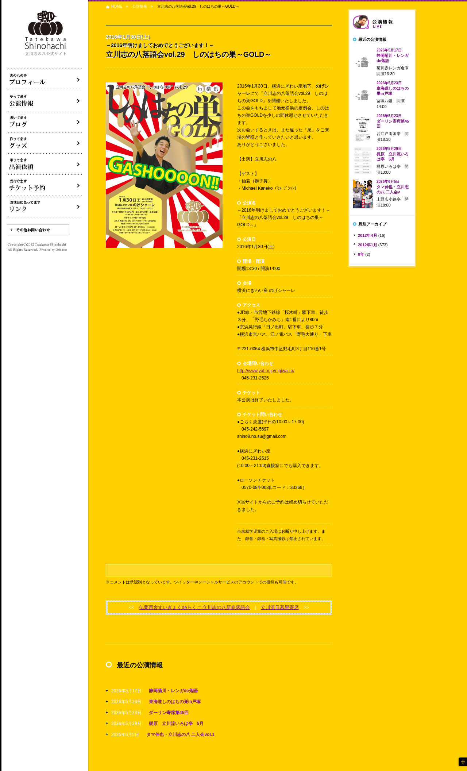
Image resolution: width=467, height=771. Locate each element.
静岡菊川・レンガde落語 (173, 690)
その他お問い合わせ (38, 229)
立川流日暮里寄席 (280, 607)
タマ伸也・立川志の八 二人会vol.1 (180, 734)
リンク (45, 206)
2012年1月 (367, 245)
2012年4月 (367, 235)
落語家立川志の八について (45, 79)
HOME (116, 6)
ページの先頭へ (462, 761)
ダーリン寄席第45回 (169, 712)
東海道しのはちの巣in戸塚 (175, 701)
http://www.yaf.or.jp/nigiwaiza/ (265, 370)
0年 (361, 254)
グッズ (45, 143)
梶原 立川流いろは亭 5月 (176, 723)
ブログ (45, 121)
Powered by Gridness (53, 249)
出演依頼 (45, 164)
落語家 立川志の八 (46, 33)
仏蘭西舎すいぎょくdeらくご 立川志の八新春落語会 (194, 607)
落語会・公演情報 (45, 100)
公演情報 (139, 6)
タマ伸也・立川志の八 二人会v (393, 187)
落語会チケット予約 (45, 185)
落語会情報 (382, 22)
